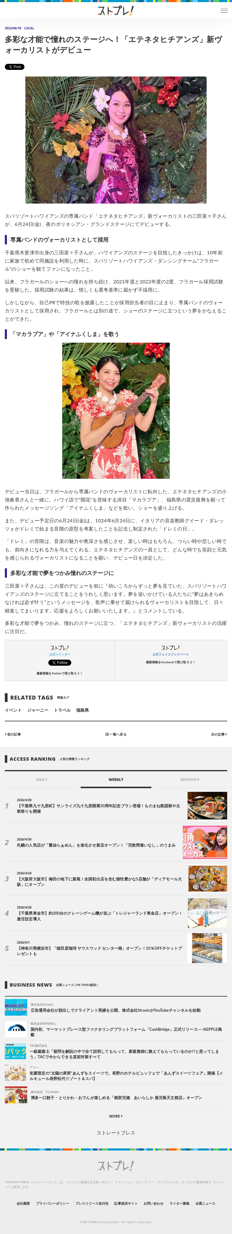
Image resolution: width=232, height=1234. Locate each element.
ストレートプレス (116, 1132)
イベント (13, 710)
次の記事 (219, 734)
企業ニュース (205, 1203)
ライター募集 (179, 1203)
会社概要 (23, 1203)
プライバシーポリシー (52, 1203)
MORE (116, 1116)
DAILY (41, 779)
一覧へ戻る (115, 734)
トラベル (62, 710)
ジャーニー (37, 710)
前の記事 (13, 734)
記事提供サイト (125, 1203)
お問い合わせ (153, 1203)
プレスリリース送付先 (92, 1203)
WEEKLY (115, 779)
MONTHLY (190, 779)
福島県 (82, 710)
